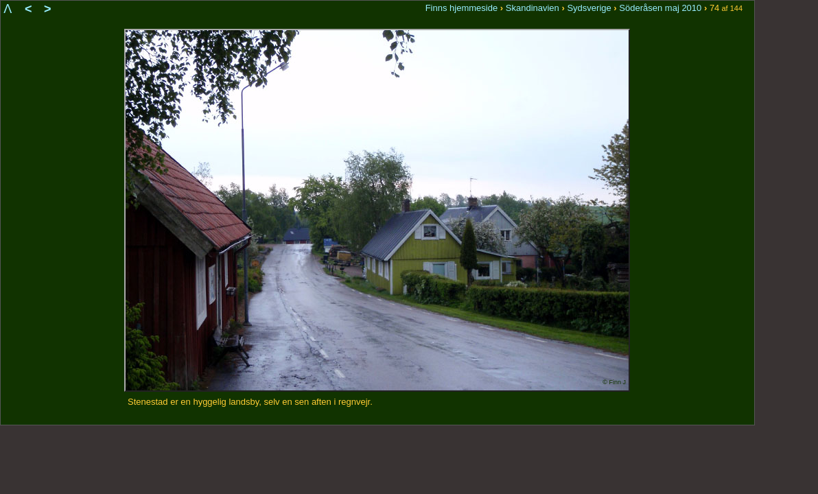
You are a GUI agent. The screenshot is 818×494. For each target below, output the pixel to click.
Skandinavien (532, 8)
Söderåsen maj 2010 (660, 8)
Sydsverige (589, 8)
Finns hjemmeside (461, 8)
